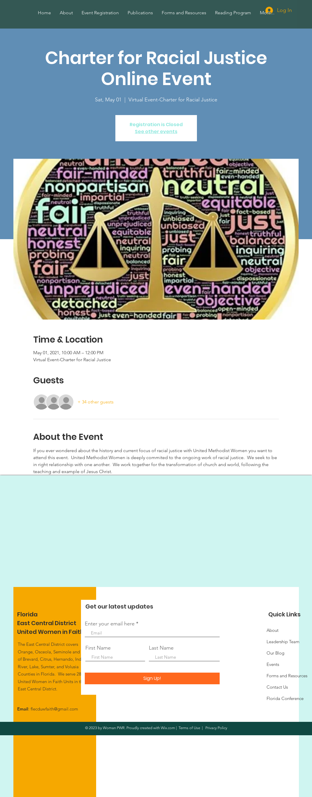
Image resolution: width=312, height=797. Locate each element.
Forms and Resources (287, 675)
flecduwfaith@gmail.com (54, 709)
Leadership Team (283, 641)
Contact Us (277, 687)
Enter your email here (110, 623)
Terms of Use (189, 728)
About (272, 630)
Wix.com (168, 728)
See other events (156, 131)
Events (273, 664)
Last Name (161, 647)
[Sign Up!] (152, 678)
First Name (98, 647)
